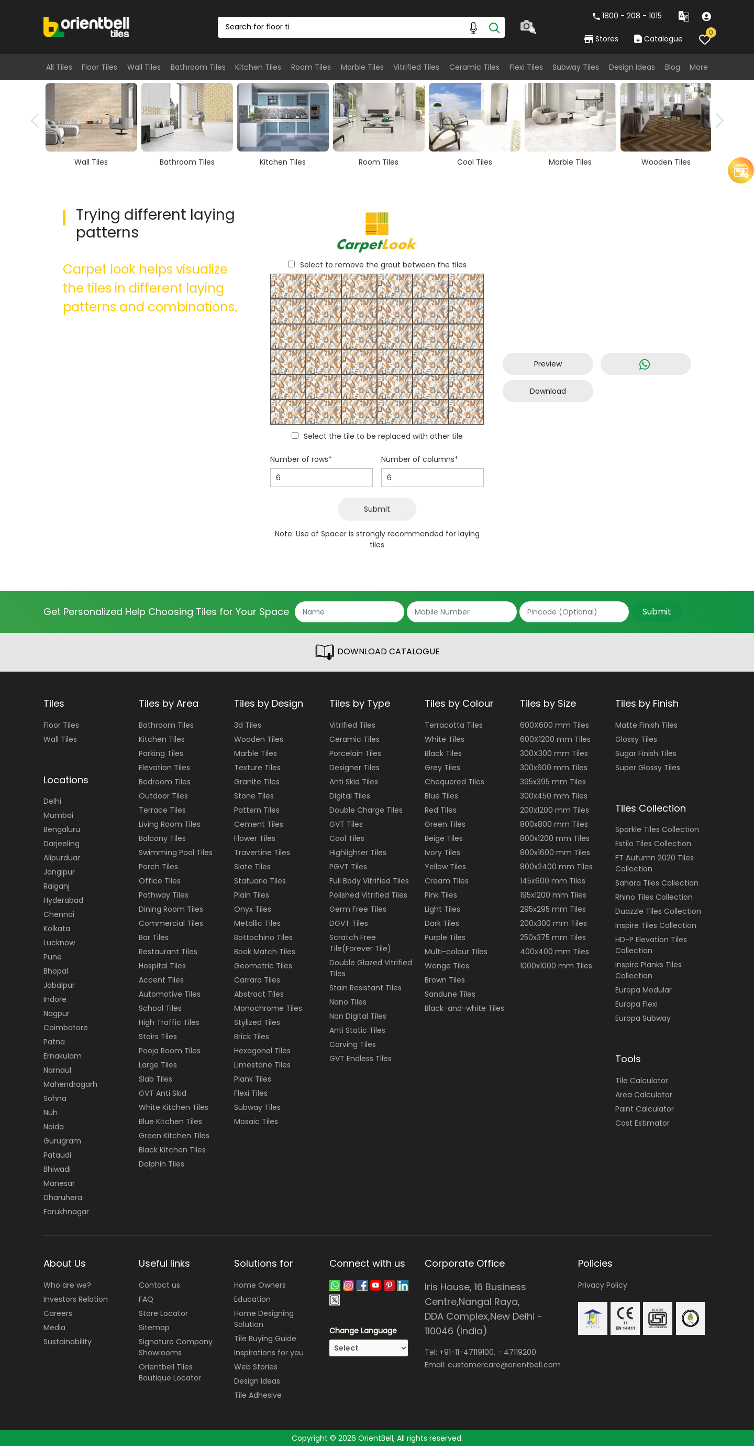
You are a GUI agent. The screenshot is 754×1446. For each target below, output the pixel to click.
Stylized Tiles (257, 1022)
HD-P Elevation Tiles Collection (651, 945)
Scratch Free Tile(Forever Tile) (360, 943)
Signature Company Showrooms (176, 1347)
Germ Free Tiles (357, 909)
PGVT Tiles (348, 866)
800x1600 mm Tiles (555, 852)
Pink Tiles (441, 895)
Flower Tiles (254, 838)
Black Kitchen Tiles (172, 1150)
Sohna (54, 1098)
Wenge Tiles (447, 966)
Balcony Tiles (162, 838)
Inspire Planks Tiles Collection (648, 970)
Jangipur (59, 872)
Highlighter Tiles (357, 852)
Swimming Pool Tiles (176, 852)
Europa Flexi (636, 1004)
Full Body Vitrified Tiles (369, 881)
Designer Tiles (354, 767)
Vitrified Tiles (416, 67)
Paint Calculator (644, 1109)
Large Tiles (158, 1065)
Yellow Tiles (445, 866)
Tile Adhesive (258, 1395)
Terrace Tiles (162, 810)
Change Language (363, 1330)
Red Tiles (441, 810)
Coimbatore (65, 1027)
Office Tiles (160, 881)
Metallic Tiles (257, 923)
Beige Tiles (444, 838)
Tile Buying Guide (265, 1338)
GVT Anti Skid (162, 1093)
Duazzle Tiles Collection (658, 911)
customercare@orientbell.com (504, 1364)
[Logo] (86, 26)
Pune (52, 957)
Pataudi (57, 1155)
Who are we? (67, 1285)
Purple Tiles (445, 937)
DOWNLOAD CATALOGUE (377, 652)
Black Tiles (443, 753)
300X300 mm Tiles (554, 753)
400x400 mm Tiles (554, 951)
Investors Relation (75, 1299)
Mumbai (58, 815)
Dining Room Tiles (171, 909)
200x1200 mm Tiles (554, 810)
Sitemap (154, 1327)
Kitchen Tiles (258, 67)
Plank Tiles (252, 1079)
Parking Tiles (161, 753)
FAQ (146, 1299)
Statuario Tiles (260, 881)
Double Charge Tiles (366, 810)
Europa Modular (643, 990)
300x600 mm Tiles (553, 767)
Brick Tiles (251, 1036)
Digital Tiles (349, 796)
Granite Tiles (257, 781)
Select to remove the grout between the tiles (383, 265)
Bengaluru (61, 829)
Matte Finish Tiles (646, 725)
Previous (38, 120)
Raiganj (56, 886)
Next (716, 120)
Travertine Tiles (262, 852)
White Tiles (444, 739)
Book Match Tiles (264, 951)
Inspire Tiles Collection (655, 925)
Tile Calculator (641, 1080)
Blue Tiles (441, 796)
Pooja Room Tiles (170, 1050)
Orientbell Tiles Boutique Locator (170, 1372)
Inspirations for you (269, 1352)
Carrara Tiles (257, 980)
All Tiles (59, 67)
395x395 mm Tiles (553, 781)
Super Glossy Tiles (647, 767)
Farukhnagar (66, 1211)
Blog (672, 67)
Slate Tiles (252, 866)
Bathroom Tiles (198, 67)
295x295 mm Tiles (553, 909)
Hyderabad (63, 900)
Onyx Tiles (252, 909)
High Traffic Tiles (169, 1022)
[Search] (494, 27)
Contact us (159, 1285)
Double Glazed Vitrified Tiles (370, 968)
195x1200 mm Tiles (553, 895)
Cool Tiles (346, 838)
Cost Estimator (642, 1123)
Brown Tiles (445, 980)
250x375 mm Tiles (553, 937)
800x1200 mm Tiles (555, 838)
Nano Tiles (348, 1002)
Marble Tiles (362, 67)
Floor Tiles (99, 67)
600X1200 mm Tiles (555, 739)
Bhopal (55, 971)
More (699, 67)
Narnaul (57, 1070)
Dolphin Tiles (161, 1164)
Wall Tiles (144, 67)
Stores (601, 39)
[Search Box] (361, 27)
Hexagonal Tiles (262, 1050)
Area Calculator (643, 1094)
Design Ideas (632, 67)
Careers (57, 1313)
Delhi (52, 801)
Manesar (59, 1183)
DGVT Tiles (348, 923)
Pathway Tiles (163, 895)
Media (54, 1327)
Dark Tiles (442, 923)
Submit (377, 509)
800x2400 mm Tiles (556, 866)
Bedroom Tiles (165, 781)
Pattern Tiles (257, 810)
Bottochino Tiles (263, 937)
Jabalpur (59, 985)
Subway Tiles (575, 67)
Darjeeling (61, 843)
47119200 (520, 1352)
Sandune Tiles (450, 994)
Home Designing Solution (264, 1319)
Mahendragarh (70, 1084)
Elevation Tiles (164, 767)
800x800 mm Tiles (554, 824)
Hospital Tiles (162, 966)
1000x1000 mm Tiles (556, 966)
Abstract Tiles (259, 994)
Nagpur (56, 1013)
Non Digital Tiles (357, 1016)
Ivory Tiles (442, 852)
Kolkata (56, 928)
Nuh (50, 1112)
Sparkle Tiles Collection (657, 829)
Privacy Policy (602, 1285)
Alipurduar (61, 858)
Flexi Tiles (526, 67)
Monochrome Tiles (268, 1008)
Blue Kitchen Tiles (170, 1121)
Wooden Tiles (258, 739)
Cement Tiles (258, 824)
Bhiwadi (57, 1169)
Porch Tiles (158, 866)
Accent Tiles (161, 980)
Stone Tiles (254, 796)
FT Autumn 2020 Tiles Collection (654, 863)
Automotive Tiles (170, 994)
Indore (54, 999)
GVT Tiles (346, 824)
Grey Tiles (442, 767)
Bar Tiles (154, 937)
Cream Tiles (447, 881)
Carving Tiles (352, 1044)
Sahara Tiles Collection (656, 883)
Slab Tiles (155, 1079)
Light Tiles (442, 909)
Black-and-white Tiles (464, 1008)
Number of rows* (301, 459)
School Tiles (160, 1008)
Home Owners (260, 1285)
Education (252, 1299)
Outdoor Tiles (163, 796)
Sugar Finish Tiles (646, 753)
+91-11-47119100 (466, 1352)
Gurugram (62, 1141)
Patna (54, 1042)
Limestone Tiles (262, 1065)
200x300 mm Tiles (553, 923)
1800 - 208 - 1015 (627, 15)
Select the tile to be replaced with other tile (383, 436)
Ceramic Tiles (474, 67)
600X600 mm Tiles (554, 725)
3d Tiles (247, 725)
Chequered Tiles (454, 781)
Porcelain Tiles (355, 753)
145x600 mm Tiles (552, 881)
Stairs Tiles (158, 1036)
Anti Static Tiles (357, 1030)
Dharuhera (62, 1197)
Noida (53, 1126)
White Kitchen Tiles (173, 1107)
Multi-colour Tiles (456, 951)
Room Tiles (311, 67)
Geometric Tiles (263, 966)
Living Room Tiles (170, 824)
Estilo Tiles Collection (653, 843)
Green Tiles (445, 824)
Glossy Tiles (636, 739)
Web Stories (256, 1367)
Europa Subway (643, 1018)
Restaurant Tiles (168, 951)
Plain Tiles (251, 895)
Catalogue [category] (658, 39)
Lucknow (59, 942)
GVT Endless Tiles (360, 1058)
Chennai (58, 914)
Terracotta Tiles (454, 725)
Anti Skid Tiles (353, 781)
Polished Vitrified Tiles (368, 895)
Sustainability (67, 1341)
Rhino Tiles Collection (654, 897)
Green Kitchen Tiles (174, 1135)
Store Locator (163, 1313)
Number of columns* (419, 459)
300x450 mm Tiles (553, 796)
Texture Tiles (257, 767)
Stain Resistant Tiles (365, 988)
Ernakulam (62, 1056)
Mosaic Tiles (256, 1121)
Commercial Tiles (171, 923)
